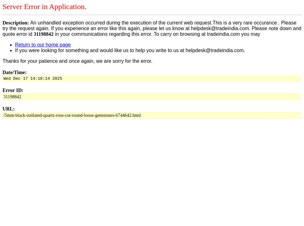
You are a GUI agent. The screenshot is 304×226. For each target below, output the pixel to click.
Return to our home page (43, 44)
